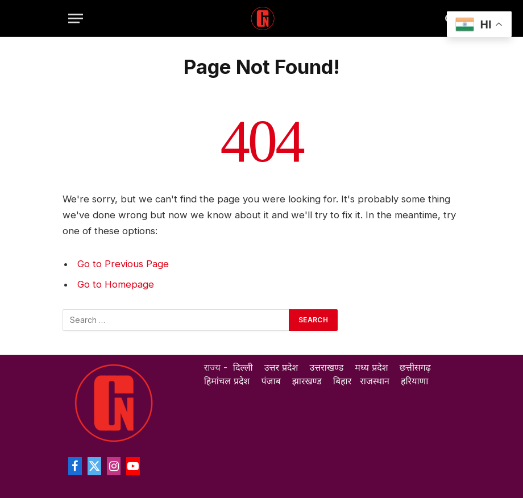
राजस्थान (374, 381)
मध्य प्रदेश (371, 367)
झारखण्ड (307, 381)
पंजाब (271, 381)
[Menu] (75, 18)
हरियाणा (414, 381)
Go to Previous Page (123, 263)
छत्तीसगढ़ (415, 367)
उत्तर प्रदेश (281, 367)
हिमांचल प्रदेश (227, 381)
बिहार (342, 381)
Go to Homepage (115, 284)
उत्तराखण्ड (327, 367)
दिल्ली (243, 367)
